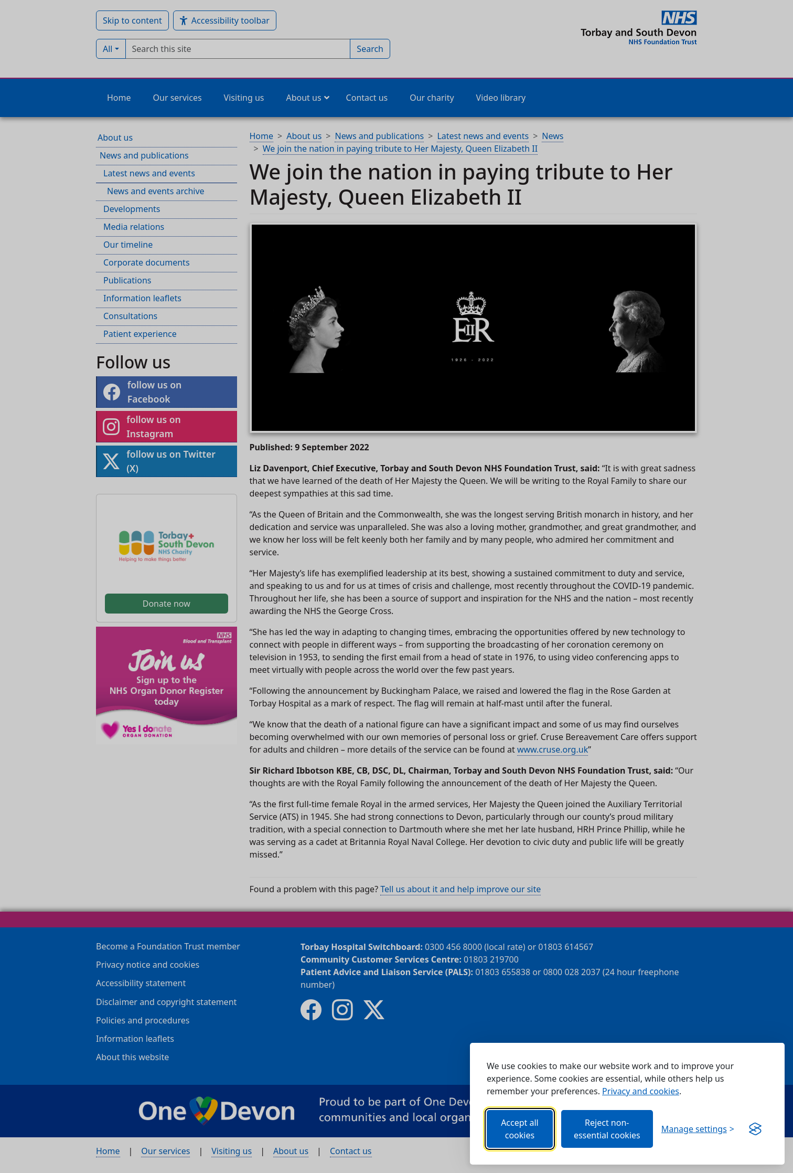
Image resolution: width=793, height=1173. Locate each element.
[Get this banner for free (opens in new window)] (755, 1129)
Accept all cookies (520, 1129)
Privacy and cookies (640, 1091)
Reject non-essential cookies (607, 1129)
